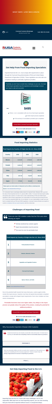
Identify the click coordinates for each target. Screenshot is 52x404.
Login (6, 32)
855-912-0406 (45, 32)
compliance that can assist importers (15, 203)
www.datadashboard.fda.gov (14, 188)
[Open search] (43, 48)
